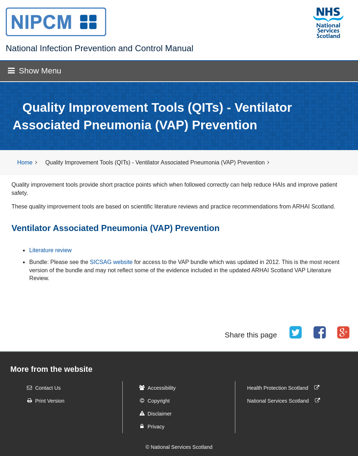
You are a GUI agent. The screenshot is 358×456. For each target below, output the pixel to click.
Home (25, 162)
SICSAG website (111, 262)
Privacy (149, 426)
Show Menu (34, 70)
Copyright (152, 400)
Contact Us (41, 387)
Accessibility (155, 387)
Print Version (43, 400)
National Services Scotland (285, 400)
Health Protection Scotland (284, 387)
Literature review (50, 250)
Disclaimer (153, 413)
